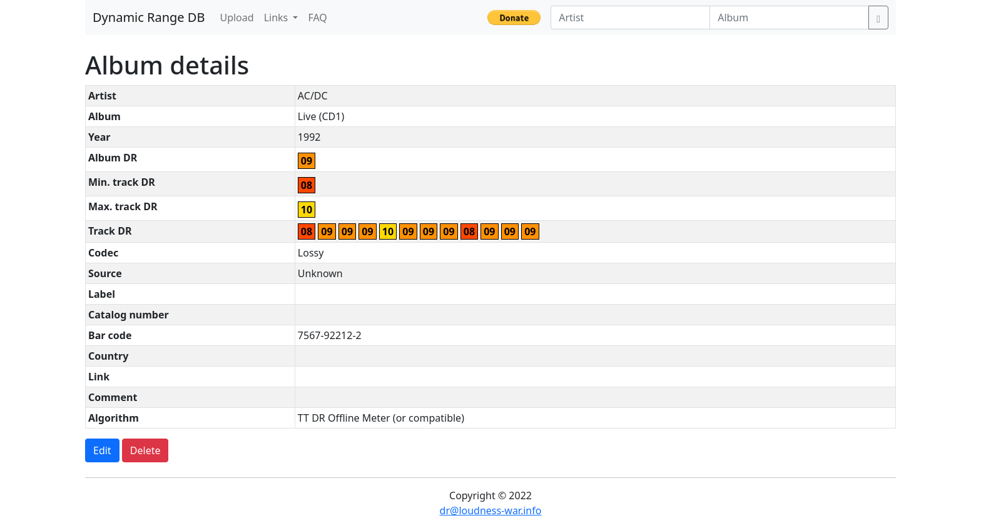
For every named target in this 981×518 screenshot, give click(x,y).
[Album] (789, 17)
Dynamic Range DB (149, 17)
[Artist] (630, 17)
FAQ (317, 17)
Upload (236, 17)
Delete (145, 450)
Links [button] (277, 17)
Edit (102, 450)
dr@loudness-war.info (491, 510)
